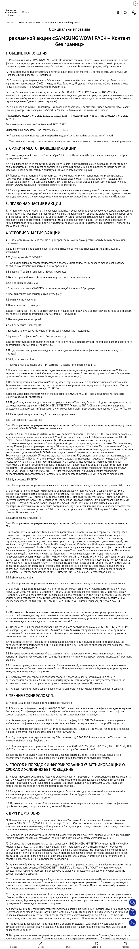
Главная (9, 22)
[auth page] (40, 945)
